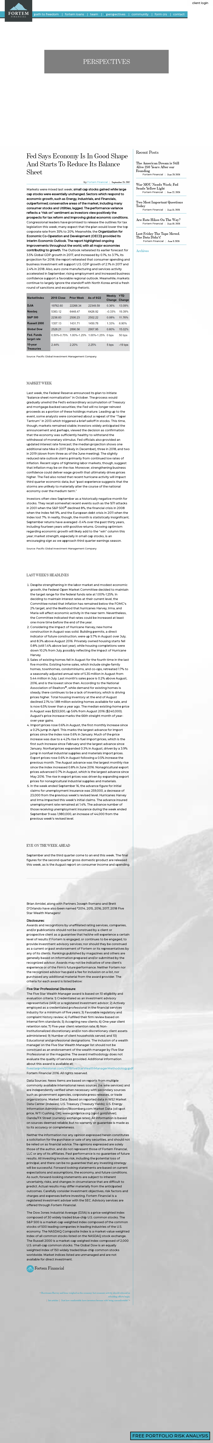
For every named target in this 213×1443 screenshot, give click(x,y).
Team (94, 14)
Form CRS (161, 14)
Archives (142, 251)
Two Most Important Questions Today (159, 204)
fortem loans (74, 14)
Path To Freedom (46, 14)
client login (200, 3)
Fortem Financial (97, 182)
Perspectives (115, 14)
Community (140, 14)
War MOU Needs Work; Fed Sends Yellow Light (157, 186)
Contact (179, 14)
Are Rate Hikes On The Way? (158, 220)
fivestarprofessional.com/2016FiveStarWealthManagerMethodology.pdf (80, 1068)
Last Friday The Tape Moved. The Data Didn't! (158, 235)
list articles (53, 1300)
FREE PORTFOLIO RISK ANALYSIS (170, 1435)
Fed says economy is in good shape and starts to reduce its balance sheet (77, 164)
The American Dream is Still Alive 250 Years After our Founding (157, 167)
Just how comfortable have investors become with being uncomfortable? (94, 1300)
